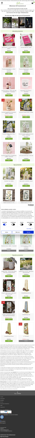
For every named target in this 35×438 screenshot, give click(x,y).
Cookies (1, 396)
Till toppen (17, 393)
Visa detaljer (29, 228)
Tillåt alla (28, 232)
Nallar (1, 405)
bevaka (8, 250)
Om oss (1, 402)
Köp (9, 52)
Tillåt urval (17, 232)
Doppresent (2, 407)
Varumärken (2, 398)
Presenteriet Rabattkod (4, 403)
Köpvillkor (2, 400)
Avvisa (6, 232)
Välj (9, 276)
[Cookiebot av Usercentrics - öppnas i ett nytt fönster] (29, 205)
